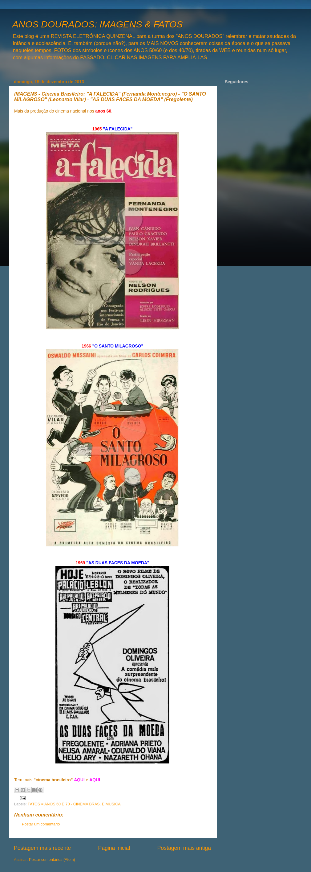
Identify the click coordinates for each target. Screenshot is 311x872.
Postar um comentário (41, 824)
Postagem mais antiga (184, 848)
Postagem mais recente (42, 848)
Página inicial (114, 848)
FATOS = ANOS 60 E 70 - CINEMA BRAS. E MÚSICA (74, 804)
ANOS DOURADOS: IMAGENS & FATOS (97, 24)
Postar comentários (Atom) (52, 860)
